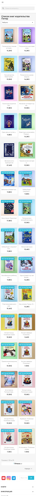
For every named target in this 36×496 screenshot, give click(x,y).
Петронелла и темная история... (9, 47)
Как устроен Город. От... (27, 304)
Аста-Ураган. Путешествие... (9, 391)
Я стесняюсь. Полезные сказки (27, 448)
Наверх (29, 469)
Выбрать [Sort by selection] (18, 22)
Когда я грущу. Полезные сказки (9, 333)
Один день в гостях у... (9, 132)
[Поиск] (18, 8)
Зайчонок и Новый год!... (9, 189)
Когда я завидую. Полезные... (26, 333)
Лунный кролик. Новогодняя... (9, 76)
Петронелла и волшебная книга (26, 219)
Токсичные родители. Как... (9, 104)
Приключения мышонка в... (9, 362)
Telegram (14, 478)
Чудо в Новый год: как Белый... (27, 276)
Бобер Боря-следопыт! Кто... (9, 248)
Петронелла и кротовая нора (26, 47)
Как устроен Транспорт (9, 218)
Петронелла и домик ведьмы (26, 76)
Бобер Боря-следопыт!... (27, 190)
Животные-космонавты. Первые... (27, 133)
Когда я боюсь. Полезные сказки (9, 419)
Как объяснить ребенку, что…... (9, 276)
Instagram (9, 478)
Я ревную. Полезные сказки (27, 419)
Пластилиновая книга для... (9, 305)
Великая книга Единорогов (9, 162)
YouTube (4, 478)
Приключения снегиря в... (26, 162)
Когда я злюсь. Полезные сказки (26, 391)
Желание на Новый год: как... (26, 104)
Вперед (19, 464)
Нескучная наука (26, 247)
